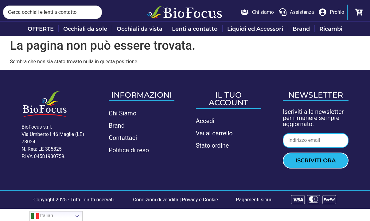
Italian (42, 216)
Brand (301, 28)
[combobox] (52, 12)
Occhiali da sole (85, 28)
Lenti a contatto (195, 28)
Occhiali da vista (139, 28)
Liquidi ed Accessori (255, 28)
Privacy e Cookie (200, 200)
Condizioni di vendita (155, 200)
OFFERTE (41, 28)
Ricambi (330, 28)
